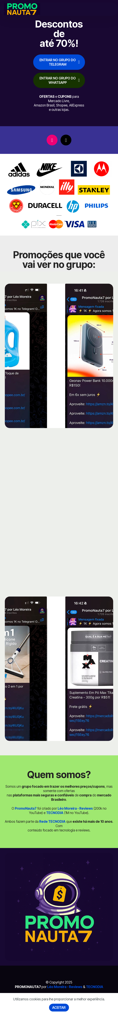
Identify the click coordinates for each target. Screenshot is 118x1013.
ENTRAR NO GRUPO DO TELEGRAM (60, 62)
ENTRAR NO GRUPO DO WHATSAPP (60, 80)
